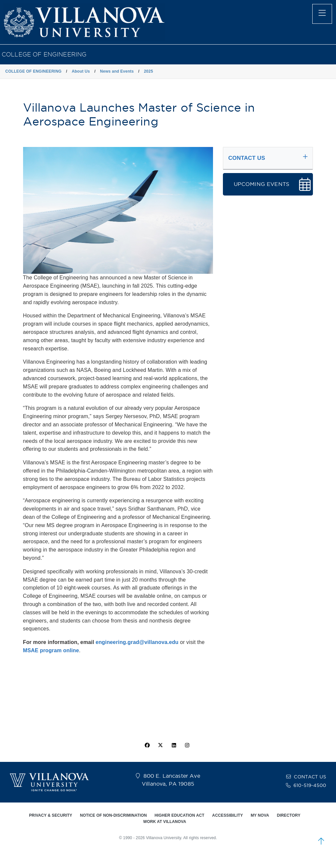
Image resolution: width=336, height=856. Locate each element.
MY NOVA (260, 815)
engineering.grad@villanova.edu (137, 642)
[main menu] (322, 14)
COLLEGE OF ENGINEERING (44, 54)
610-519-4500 (309, 785)
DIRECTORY (288, 815)
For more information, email (59, 642)
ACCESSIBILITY (227, 815)
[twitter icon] (161, 745)
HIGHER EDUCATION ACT (179, 815)
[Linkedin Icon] (174, 745)
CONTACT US (310, 776)
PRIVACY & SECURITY (50, 815)
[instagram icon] (187, 745)
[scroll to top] (321, 841)
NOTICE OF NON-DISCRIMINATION (113, 815)
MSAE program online (51, 650)
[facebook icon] (147, 745)
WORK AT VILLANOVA (164, 821)
